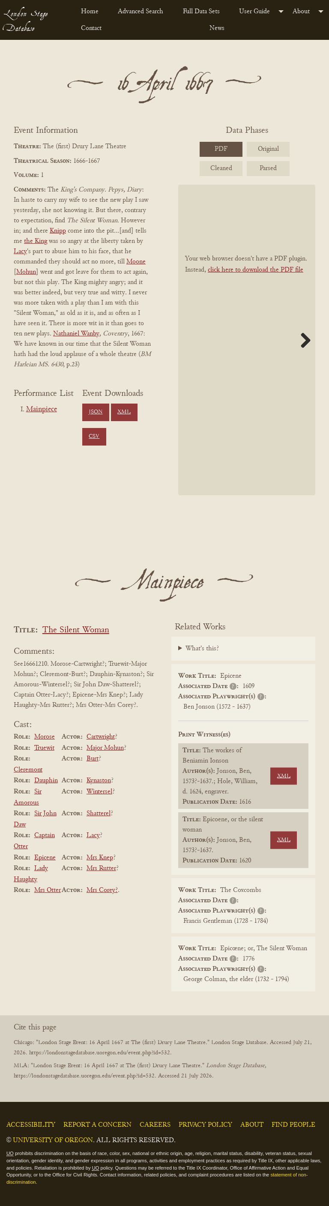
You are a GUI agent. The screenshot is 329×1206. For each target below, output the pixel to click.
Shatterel (99, 813)
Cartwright (101, 736)
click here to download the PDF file (255, 269)
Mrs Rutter (101, 868)
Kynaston (99, 780)
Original (268, 149)
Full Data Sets (201, 11)
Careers (155, 1125)
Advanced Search (140, 11)
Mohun (26, 272)
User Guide (254, 11)
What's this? (202, 648)
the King (35, 241)
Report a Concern (97, 1125)
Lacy (20, 251)
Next (302, 340)
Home (90, 11)
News (216, 28)
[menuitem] (92, 11)
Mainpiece (41, 409)
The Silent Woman (75, 630)
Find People (293, 1125)
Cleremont (28, 769)
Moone (136, 261)
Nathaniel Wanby (76, 333)
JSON (95, 412)
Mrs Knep (100, 857)
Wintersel (99, 791)
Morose (44, 736)
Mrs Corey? (102, 890)
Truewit (44, 748)
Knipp (58, 230)
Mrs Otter (47, 890)
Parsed (268, 168)
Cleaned (221, 168)
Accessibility (30, 1125)
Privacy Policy (205, 1125)
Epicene (45, 857)
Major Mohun (105, 748)
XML (124, 412)
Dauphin (46, 780)
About (301, 11)
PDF (221, 149)
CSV (94, 437)
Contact (91, 28)
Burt (93, 758)
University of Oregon (53, 1140)
